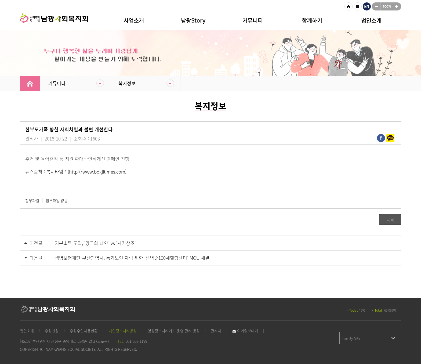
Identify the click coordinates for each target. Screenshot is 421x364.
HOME (348, 6)
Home (30, 83)
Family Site (351, 338)
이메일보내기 (245, 330)
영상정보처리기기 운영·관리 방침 (174, 330)
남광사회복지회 (55, 21)
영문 (367, 6)
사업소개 (134, 20)
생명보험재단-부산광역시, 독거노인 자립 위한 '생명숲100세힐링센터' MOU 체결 (132, 257)
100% (386, 6)
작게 (376, 6)
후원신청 (52, 330)
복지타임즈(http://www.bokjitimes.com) (86, 171)
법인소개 (371, 20)
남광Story (193, 20)
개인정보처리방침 (123, 330)
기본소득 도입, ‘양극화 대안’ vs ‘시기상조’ (95, 243)
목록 (390, 219)
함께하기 (312, 20)
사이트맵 (358, 6)
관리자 (216, 330)
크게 (397, 6)
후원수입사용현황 (84, 330)
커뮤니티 (252, 20)
